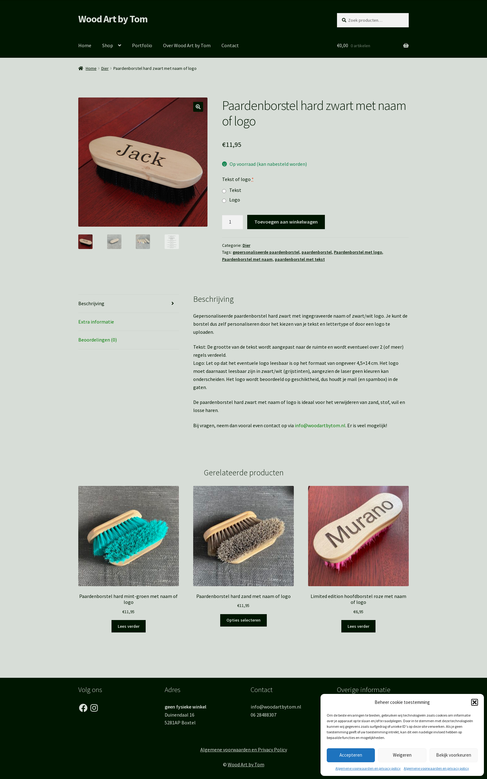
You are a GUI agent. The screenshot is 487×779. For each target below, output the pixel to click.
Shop (107, 45)
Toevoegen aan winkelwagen (286, 222)
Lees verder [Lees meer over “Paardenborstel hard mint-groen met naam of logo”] (128, 626)
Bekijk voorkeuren (453, 755)
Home (84, 45)
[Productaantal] (232, 222)
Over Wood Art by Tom (187, 45)
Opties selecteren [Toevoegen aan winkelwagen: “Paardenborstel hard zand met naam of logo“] (243, 620)
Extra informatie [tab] (96, 322)
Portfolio (142, 45)
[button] (474, 702)
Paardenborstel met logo (358, 252)
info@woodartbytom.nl (320, 425)
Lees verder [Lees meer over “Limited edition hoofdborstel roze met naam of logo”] (358, 626)
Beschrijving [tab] (91, 303)
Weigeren (402, 755)
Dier (105, 68)
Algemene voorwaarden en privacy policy (368, 768)
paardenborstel (317, 252)
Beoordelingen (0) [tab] (97, 340)
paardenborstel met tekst (300, 259)
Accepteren (350, 755)
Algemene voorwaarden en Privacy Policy (243, 749)
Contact (230, 45)
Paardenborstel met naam (247, 259)
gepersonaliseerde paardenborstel (266, 252)
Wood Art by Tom (113, 19)
